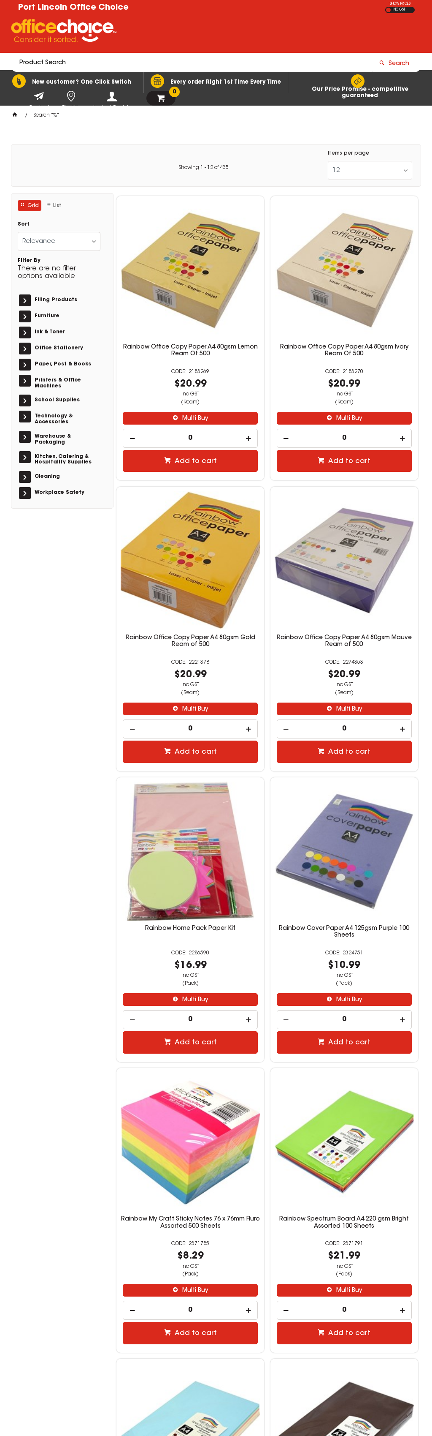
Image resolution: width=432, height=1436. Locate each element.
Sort (24, 224)
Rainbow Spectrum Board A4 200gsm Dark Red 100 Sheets (369, 1050)
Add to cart (169, 416)
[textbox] (166, 32)
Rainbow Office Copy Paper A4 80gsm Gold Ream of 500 (370, 305)
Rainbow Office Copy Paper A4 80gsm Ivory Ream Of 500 (267, 305)
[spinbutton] (164, 393)
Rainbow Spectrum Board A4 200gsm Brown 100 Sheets (164, 1050)
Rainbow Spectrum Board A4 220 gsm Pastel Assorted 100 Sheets (369, 805)
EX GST (388, 10)
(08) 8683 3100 (327, 1314)
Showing (203, 167)
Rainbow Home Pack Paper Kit (267, 554)
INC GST (399, 9)
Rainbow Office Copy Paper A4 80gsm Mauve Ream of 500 (164, 557)
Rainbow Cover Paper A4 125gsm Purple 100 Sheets (370, 554)
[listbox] (370, 170)
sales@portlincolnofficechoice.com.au (357, 1323)
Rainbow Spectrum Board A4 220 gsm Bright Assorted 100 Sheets (267, 805)
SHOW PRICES (400, 3)
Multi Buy (168, 373)
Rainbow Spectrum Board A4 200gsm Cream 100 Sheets (267, 1050)
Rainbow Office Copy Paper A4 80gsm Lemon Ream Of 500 (164, 309)
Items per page (348, 153)
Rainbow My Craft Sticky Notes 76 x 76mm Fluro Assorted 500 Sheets (164, 805)
